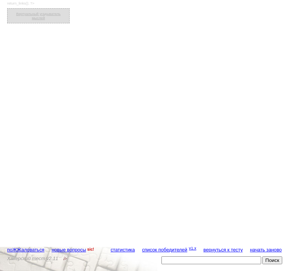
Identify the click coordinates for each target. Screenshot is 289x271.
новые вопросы (69, 250)
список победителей (164, 250)
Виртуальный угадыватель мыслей (38, 16)
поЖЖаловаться (25, 250)
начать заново (265, 250)
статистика (123, 250)
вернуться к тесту (223, 250)
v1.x (192, 248)
